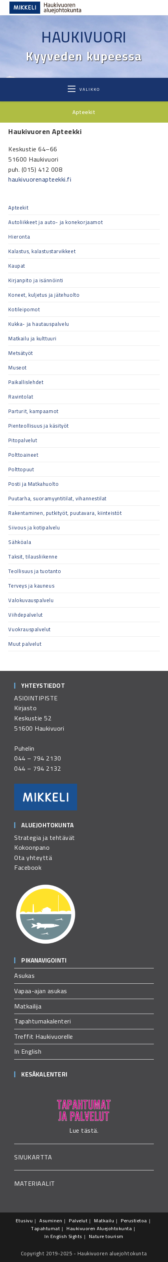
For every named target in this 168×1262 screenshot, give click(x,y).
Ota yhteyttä (33, 857)
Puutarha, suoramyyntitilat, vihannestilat (57, 498)
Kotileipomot (24, 309)
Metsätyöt (20, 353)
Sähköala (19, 542)
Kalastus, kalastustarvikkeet (42, 251)
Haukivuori (84, 37)
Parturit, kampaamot (33, 411)
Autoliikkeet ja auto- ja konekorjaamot (55, 222)
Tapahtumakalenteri (42, 1021)
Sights (75, 1236)
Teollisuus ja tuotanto (34, 571)
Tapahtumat (45, 1228)
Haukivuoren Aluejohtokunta (99, 1228)
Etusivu (24, 1220)
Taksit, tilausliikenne (32, 556)
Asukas (24, 975)
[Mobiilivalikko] (84, 89)
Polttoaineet (23, 454)
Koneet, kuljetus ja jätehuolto (43, 294)
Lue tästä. (83, 1130)
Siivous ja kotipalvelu (34, 527)
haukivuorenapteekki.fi (39, 179)
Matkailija (27, 1006)
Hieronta (19, 236)
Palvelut (78, 1220)
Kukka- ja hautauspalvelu (38, 324)
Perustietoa (134, 1220)
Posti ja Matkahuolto (33, 484)
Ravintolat (20, 396)
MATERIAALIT (34, 1183)
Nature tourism (106, 1236)
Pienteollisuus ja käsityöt (38, 425)
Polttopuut (21, 469)
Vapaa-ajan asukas (40, 991)
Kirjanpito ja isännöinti (35, 280)
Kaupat (16, 265)
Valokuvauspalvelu (31, 600)
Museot (17, 367)
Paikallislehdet (25, 382)
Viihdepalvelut (25, 614)
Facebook (27, 867)
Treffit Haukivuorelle (43, 1036)
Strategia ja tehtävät (44, 837)
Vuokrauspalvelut (29, 629)
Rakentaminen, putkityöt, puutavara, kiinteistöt (65, 513)
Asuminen (50, 1220)
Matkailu (104, 1220)
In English (27, 1051)
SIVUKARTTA (33, 1157)
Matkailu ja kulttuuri (32, 338)
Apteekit (18, 207)
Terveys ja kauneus (31, 585)
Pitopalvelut (22, 440)
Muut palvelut (24, 643)
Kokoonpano (32, 847)
